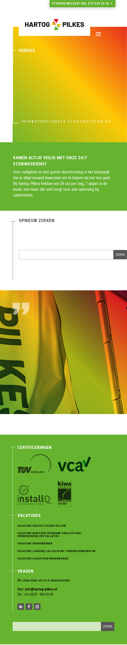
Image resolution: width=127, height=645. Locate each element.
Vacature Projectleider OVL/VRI (41, 525)
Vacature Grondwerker (34, 543)
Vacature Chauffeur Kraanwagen (42, 558)
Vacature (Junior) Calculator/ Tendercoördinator (56, 551)
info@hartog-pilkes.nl (41, 589)
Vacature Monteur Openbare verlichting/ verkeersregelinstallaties (49, 535)
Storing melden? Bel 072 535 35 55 (80, 3)
